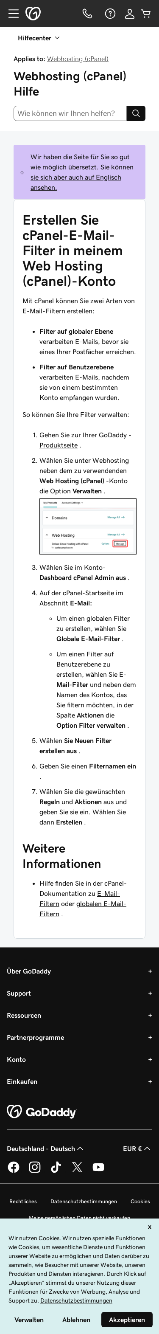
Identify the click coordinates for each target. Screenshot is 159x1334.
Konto (16, 1059)
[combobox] (70, 113)
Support (19, 993)
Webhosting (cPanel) (78, 58)
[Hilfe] (109, 13)
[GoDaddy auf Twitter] (77, 1171)
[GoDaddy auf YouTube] (98, 1171)
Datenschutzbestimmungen (83, 1201)
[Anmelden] (130, 14)
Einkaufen (22, 1081)
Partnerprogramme (35, 1037)
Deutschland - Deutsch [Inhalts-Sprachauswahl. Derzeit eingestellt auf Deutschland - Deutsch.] (46, 1148)
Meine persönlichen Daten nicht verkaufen (79, 1218)
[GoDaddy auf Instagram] (35, 1171)
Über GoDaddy (29, 971)
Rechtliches (23, 1201)
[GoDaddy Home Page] (42, 1112)
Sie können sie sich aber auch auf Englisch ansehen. (82, 177)
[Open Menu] (10, 13)
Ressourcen (24, 1015)
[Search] (136, 113)
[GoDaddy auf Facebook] (13, 1171)
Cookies (140, 1201)
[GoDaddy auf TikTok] (56, 1171)
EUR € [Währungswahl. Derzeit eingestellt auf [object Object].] (137, 1148)
